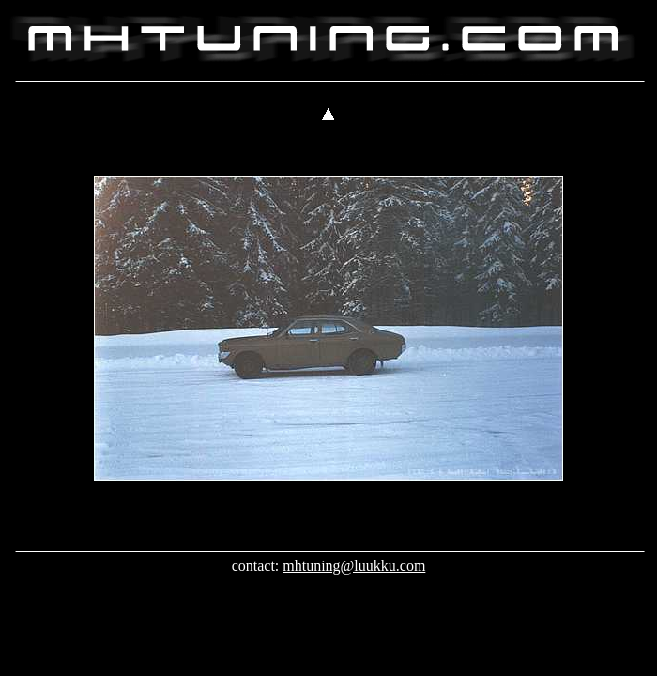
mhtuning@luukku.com (354, 566)
